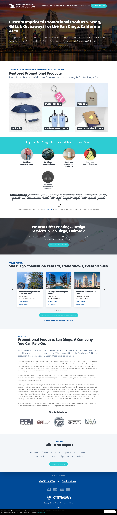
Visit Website (48, 304)
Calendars (103, 194)
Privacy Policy (41, 512)
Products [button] (45, 5)
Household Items (53, 200)
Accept (109, 511)
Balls (70, 194)
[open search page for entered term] (32, 50)
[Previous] (13, 290)
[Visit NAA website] (91, 422)
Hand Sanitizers (30, 200)
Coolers (45, 197)
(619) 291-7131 (48, 301)
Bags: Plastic (62, 194)
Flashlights (67, 197)
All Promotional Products (19, 194)
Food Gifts (76, 197)
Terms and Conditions (66, 503)
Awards (44, 194)
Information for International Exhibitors (58, 320)
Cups (52, 197)
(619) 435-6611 (20, 301)
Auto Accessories (34, 194)
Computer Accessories (34, 197)
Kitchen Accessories (83, 200)
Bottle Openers (85, 194)
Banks (76, 194)
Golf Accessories (18, 200)
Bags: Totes (52, 194)
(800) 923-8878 (85, 5)
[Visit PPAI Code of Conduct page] (74, 422)
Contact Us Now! (58, 464)
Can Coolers (16, 197)
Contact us (48, 209)
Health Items (41, 200)
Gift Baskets (92, 197)
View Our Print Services (58, 245)
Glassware (101, 197)
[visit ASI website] (43, 422)
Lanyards (100, 200)
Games (84, 197)
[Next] (104, 290)
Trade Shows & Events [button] (57, 5)
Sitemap (46, 503)
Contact (75, 5)
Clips (23, 197)
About (69, 5)
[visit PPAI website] (26, 422)
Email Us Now (69, 481)
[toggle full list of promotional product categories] (59, 205)
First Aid (58, 197)
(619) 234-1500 (77, 301)
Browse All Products (19, 50)
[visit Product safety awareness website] (59, 422)
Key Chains (71, 200)
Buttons (94, 194)
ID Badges (63, 200)
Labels (94, 200)
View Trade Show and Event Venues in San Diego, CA (58, 315)
